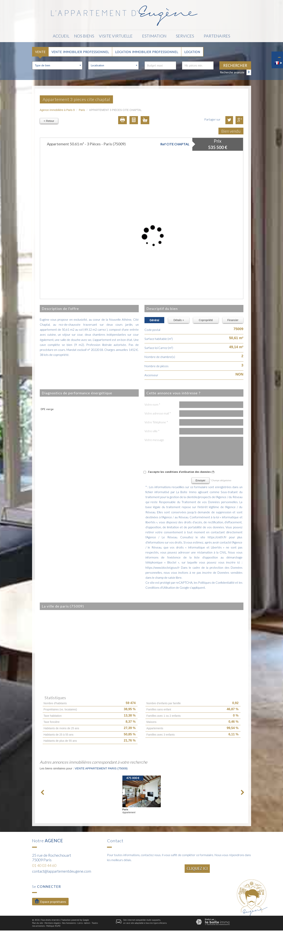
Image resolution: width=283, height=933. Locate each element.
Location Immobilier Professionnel (146, 51)
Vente (40, 51)
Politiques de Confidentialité (216, 582)
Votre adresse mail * (157, 413)
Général (154, 320)
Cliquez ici (197, 868)
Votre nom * (152, 404)
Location (192, 51)
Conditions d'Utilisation (160, 587)
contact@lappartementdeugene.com (61, 871)
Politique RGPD (53, 926)
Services (185, 35)
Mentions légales (53, 923)
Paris (82, 110)
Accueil (61, 35)
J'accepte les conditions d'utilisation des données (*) (181, 472)
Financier (232, 320)
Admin (87, 923)
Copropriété (206, 320)
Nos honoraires (69, 923)
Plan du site (37, 923)
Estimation (154, 35)
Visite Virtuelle (116, 35)
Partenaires (217, 35)
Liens (80, 923)
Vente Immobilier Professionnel (80, 51)
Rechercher (235, 65)
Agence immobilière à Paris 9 (57, 110)
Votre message (154, 440)
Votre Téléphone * (156, 422)
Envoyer (200, 480)
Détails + (178, 320)
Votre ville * (151, 431)
